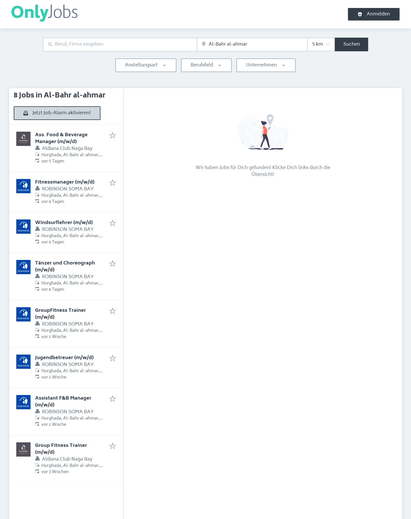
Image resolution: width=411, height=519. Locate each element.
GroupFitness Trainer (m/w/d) (60, 314)
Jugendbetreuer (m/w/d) (64, 358)
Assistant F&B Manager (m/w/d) (63, 401)
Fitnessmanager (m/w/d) (64, 182)
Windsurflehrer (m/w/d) (64, 223)
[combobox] (120, 45)
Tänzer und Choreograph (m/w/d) (65, 266)
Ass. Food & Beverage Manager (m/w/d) (61, 138)
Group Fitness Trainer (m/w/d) (61, 449)
